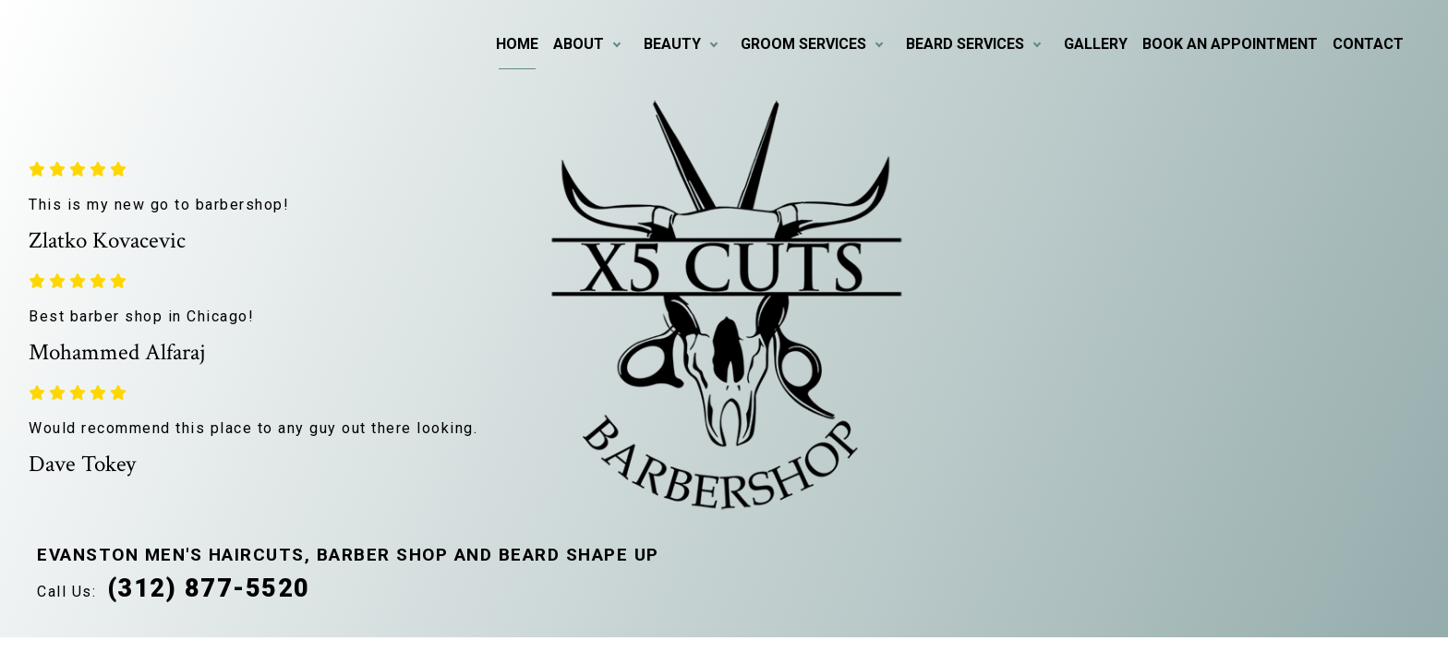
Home (517, 44)
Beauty (672, 44)
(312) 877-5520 (208, 588)
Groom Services (803, 44)
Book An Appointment (1230, 44)
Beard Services (965, 44)
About (578, 44)
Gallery (1096, 44)
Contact (1368, 44)
